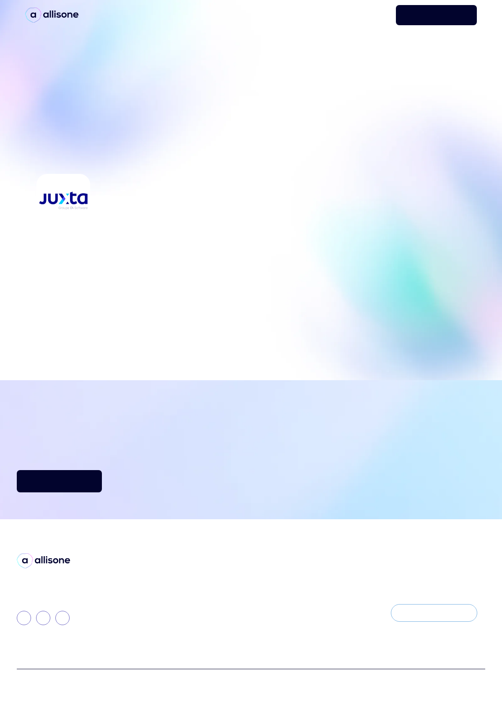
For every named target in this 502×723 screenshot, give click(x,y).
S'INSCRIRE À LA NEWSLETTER (434, 612)
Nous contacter (324, 599)
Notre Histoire (322, 570)
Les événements (325, 613)
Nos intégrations (149, 627)
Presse (222, 585)
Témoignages (233, 599)
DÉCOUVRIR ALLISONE (59, 481)
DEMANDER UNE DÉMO (436, 14)
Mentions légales (316, 686)
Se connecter (370, 15)
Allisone (136, 585)
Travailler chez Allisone (335, 585)
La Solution (140, 570)
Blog (219, 570)
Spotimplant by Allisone (159, 599)
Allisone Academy (150, 613)
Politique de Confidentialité (241, 686)
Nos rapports (232, 613)
